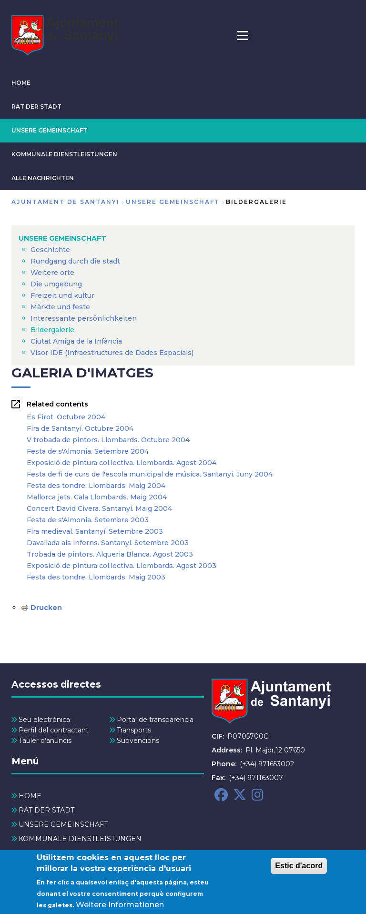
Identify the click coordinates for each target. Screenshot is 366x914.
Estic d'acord (299, 869)
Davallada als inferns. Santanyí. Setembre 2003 (108, 542)
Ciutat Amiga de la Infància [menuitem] (76, 341)
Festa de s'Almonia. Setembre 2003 (88, 520)
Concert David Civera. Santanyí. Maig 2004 (99, 508)
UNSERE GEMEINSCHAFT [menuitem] (62, 238)
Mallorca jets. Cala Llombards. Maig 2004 (97, 497)
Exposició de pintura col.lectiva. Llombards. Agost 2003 (121, 565)
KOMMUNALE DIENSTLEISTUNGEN (64, 154)
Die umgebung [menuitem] (56, 284)
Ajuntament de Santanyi (65, 201)
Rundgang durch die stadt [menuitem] (75, 261)
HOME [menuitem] (30, 795)
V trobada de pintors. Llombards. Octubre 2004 (108, 440)
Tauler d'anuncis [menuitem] (45, 740)
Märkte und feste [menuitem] (60, 307)
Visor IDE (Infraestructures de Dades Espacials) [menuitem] (111, 352)
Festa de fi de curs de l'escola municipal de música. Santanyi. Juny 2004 (150, 474)
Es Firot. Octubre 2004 (66, 417)
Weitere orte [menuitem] (52, 272)
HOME (20, 82)
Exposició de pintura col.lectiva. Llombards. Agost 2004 (121, 462)
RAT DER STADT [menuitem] (46, 810)
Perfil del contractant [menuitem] (54, 730)
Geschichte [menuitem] (50, 249)
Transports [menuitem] (134, 730)
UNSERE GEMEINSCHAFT (49, 130)
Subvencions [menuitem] (138, 740)
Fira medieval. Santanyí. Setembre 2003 (95, 531)
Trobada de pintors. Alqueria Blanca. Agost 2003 (110, 554)
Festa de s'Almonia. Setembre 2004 (88, 451)
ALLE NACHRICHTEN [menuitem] (55, 853)
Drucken (46, 607)
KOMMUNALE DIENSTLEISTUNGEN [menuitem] (80, 838)
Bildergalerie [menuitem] (52, 329)
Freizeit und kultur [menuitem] (62, 295)
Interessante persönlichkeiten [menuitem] (83, 318)
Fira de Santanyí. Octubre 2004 (80, 428)
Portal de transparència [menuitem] (155, 719)
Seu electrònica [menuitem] (44, 719)
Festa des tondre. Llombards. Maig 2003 (96, 577)
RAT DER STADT (36, 106)
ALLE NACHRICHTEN (42, 178)
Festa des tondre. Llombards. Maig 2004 (96, 485)
